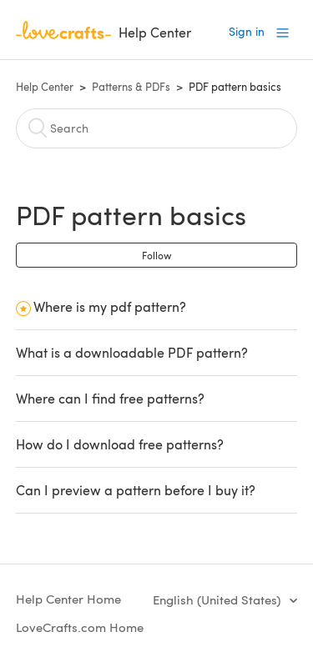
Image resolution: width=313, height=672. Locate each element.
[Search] (157, 128)
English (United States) (218, 599)
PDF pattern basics (235, 86)
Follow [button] (156, 255)
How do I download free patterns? (120, 444)
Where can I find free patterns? (110, 398)
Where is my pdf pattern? (109, 306)
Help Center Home (68, 598)
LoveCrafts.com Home (80, 627)
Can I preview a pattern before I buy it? (135, 490)
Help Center (44, 86)
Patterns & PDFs (131, 86)
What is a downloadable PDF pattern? (132, 352)
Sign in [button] (247, 31)
